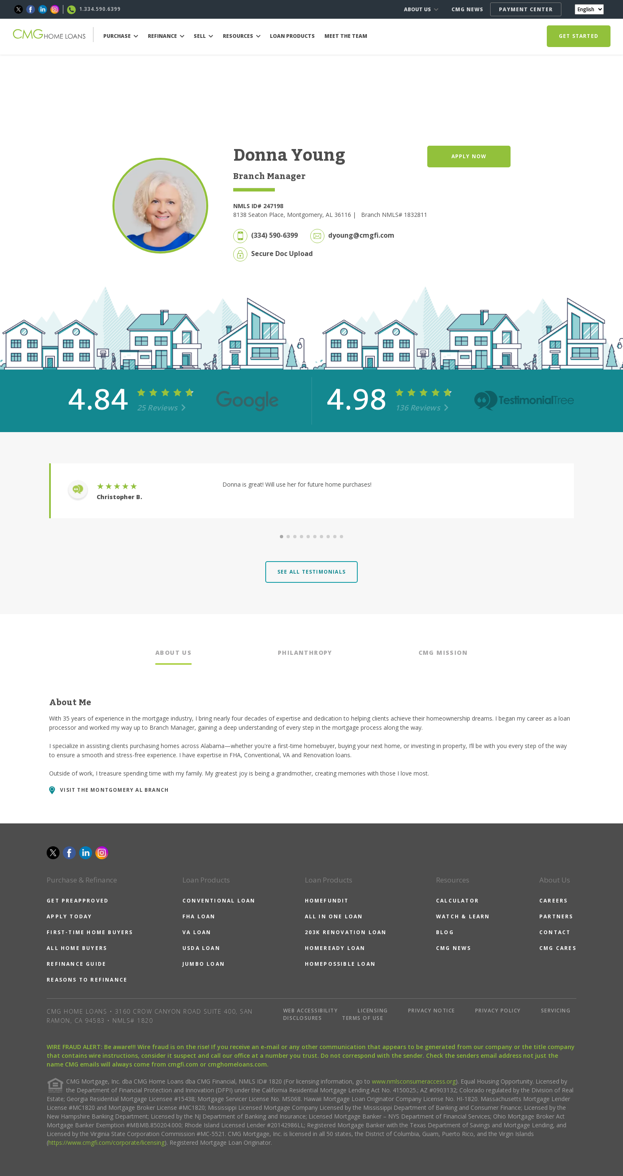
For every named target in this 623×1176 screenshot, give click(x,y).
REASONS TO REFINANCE (87, 979)
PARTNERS (556, 916)
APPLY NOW (469, 156)
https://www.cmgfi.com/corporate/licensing (106, 1142)
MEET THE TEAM (345, 36)
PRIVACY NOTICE (431, 1010)
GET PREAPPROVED (78, 900)
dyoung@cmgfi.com (361, 235)
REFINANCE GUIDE (76, 963)
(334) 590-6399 (274, 235)
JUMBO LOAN (203, 963)
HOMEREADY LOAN (335, 948)
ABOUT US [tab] (173, 652)
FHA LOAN (199, 916)
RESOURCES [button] (242, 36)
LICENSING (373, 1010)
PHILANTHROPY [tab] (305, 652)
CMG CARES (557, 948)
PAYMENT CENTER (526, 9)
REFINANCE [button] (166, 36)
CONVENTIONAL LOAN (218, 900)
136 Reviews (422, 408)
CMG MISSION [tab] (443, 652)
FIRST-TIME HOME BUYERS (90, 932)
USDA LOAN (201, 948)
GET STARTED (578, 36)
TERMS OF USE (362, 1018)
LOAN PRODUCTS (292, 36)
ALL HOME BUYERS (77, 948)
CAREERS (553, 900)
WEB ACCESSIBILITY (310, 1010)
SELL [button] (203, 36)
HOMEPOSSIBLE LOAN (340, 963)
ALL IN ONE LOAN (334, 916)
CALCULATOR (457, 900)
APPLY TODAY (69, 916)
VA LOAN (196, 932)
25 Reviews (161, 408)
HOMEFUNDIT (327, 900)
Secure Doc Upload (282, 253)
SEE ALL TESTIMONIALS (311, 571)
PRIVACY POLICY (498, 1010)
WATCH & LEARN (463, 916)
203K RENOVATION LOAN (346, 932)
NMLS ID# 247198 (258, 206)
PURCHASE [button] (120, 36)
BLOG (445, 932)
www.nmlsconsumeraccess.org (414, 1081)
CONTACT (555, 932)
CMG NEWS (467, 9)
